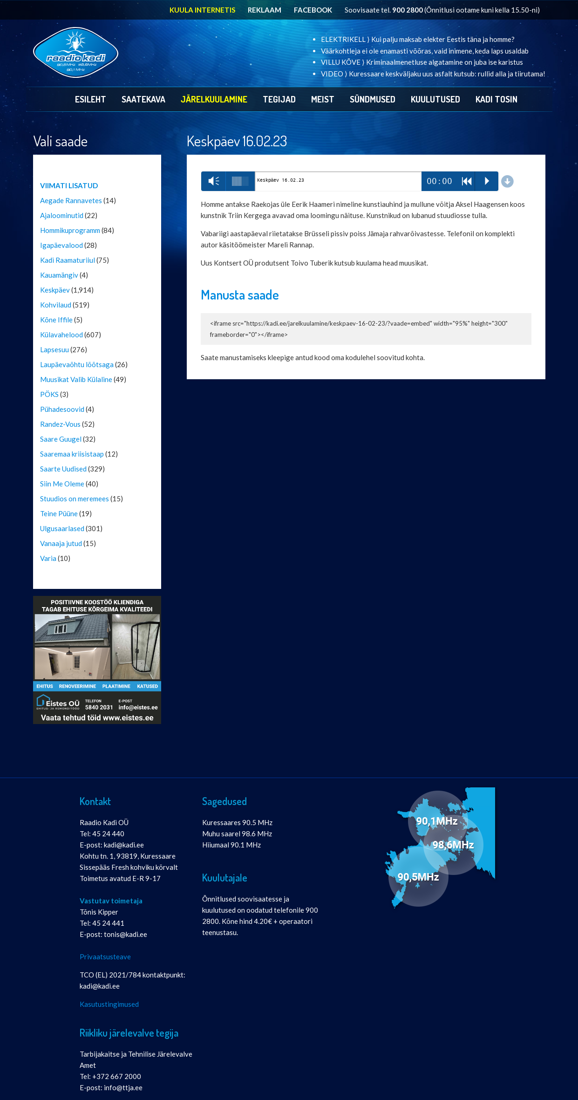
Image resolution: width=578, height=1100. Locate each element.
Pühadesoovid (62, 409)
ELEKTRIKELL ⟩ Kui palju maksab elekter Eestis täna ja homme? (418, 39)
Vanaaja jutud (61, 543)
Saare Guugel (61, 439)
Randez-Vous (60, 424)
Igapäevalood (61, 245)
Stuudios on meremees (74, 498)
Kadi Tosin (496, 99)
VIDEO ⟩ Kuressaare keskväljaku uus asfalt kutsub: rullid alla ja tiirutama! (433, 73)
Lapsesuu (54, 349)
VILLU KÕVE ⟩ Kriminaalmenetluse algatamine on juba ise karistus (422, 62)
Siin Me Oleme (62, 483)
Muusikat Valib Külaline (76, 379)
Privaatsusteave (105, 956)
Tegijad (279, 99)
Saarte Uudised (63, 469)
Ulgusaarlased (62, 528)
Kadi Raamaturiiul (67, 260)
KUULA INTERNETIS (202, 10)
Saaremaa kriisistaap (72, 454)
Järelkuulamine (214, 99)
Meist (322, 99)
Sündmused (372, 99)
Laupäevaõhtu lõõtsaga (77, 364)
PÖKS (49, 394)
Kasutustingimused (109, 1004)
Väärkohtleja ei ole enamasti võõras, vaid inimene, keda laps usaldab (425, 51)
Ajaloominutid (61, 215)
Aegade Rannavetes (71, 200)
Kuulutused (435, 99)
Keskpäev (55, 290)
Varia (48, 558)
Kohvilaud (55, 305)
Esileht (90, 99)
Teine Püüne (59, 513)
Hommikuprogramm (70, 230)
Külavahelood (61, 334)
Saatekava (143, 99)
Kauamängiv (59, 275)
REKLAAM (264, 10)
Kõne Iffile (56, 319)
